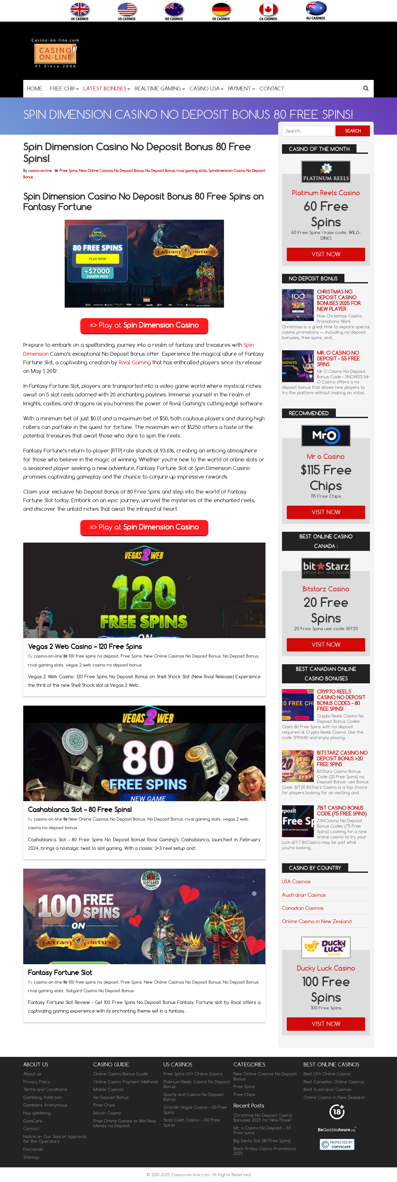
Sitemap (31, 1157)
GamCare (32, 1120)
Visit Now (326, 254)
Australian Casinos (304, 895)
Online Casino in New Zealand (316, 921)
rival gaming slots (192, 170)
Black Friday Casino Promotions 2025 (265, 1151)
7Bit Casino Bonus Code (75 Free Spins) (341, 811)
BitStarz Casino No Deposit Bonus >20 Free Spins (342, 758)
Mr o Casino (326, 456)
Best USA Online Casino (327, 1073)
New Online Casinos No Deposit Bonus (111, 170)
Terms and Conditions (45, 1089)
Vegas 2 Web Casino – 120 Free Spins (85, 646)
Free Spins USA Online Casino (193, 1073)
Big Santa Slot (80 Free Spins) (262, 1140)
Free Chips (104, 1104)
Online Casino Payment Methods (125, 1081)
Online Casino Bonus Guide (120, 1073)
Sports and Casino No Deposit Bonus (193, 1097)
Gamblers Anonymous (45, 1104)
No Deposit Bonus (160, 170)
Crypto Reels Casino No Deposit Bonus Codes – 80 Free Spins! (341, 700)
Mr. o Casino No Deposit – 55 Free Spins (338, 358)
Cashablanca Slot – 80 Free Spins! (80, 809)
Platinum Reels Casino (326, 193)
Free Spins (68, 170)
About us (32, 1073)
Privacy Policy (36, 1081)
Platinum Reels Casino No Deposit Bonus (196, 1084)
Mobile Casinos (108, 1089)
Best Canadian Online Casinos (334, 1081)
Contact (31, 1128)
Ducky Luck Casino (326, 968)
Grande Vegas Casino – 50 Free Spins (195, 1110)
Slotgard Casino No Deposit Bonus (100, 990)
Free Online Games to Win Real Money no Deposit (124, 1123)
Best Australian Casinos (327, 1089)
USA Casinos (296, 881)
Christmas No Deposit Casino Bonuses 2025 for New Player (339, 300)
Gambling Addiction (42, 1097)
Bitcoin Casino (107, 1112)
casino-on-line (40, 170)
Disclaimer (33, 1149)
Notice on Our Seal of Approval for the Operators (54, 1139)
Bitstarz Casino (326, 589)
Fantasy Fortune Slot (60, 972)
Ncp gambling (36, 1112)
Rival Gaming (135, 362)
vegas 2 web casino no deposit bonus (104, 664)
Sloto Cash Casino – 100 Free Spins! (191, 1122)
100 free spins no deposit (94, 655)
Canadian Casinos (303, 908)
